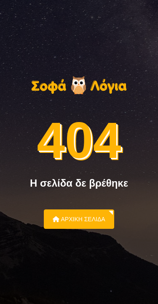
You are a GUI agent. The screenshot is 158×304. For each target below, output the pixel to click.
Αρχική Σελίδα (79, 219)
